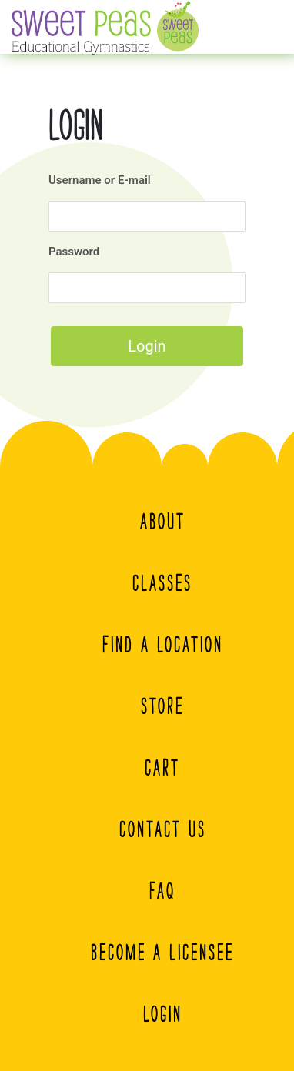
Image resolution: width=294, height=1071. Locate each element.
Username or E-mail (99, 180)
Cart (162, 768)
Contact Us (162, 829)
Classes (162, 583)
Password (73, 252)
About (162, 521)
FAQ (162, 891)
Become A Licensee (162, 952)
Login (162, 1014)
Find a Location (162, 644)
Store (162, 706)
